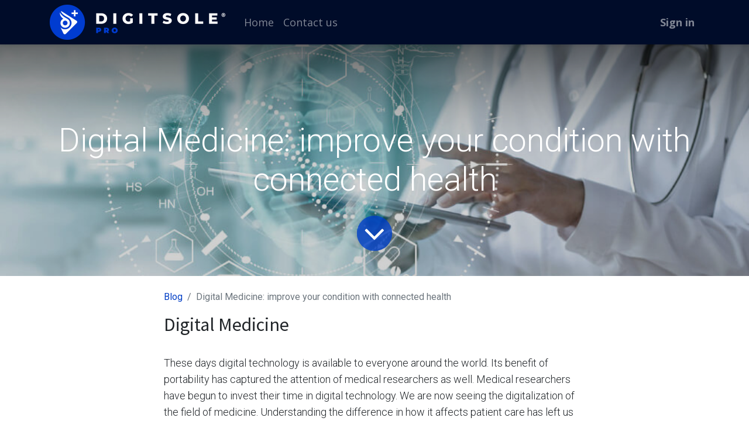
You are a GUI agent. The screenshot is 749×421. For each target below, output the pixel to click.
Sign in (677, 22)
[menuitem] (259, 22)
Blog (173, 296)
